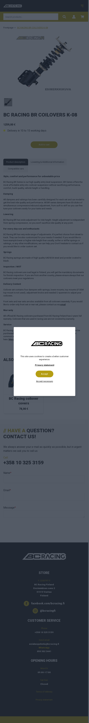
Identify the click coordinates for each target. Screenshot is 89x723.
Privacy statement (44, 365)
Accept (44, 374)
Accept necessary (44, 381)
